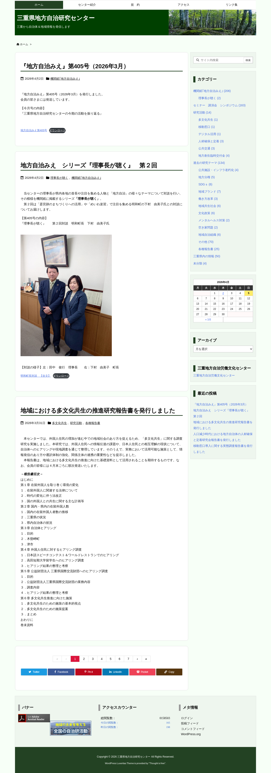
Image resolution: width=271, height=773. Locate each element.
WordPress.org (191, 734)
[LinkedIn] (115, 672)
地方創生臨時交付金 (214, 155)
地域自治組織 (209, 234)
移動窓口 (206, 127)
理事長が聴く (59, 177)
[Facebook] (61, 672)
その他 (205, 242)
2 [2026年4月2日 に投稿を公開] (223, 293)
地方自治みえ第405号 (34, 130)
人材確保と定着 (211, 141)
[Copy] (169, 672)
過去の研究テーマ (209, 162)
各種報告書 (92, 423)
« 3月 (208, 319)
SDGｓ (205, 184)
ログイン (187, 718)
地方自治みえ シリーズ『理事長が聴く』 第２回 (89, 165)
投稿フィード (190, 723)
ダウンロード (57, 130)
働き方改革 (208, 198)
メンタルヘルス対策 (214, 220)
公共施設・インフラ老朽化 (218, 170)
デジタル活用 (209, 134)
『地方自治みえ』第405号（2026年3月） (75, 66)
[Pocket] (142, 672)
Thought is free (157, 763)
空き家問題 (208, 227)
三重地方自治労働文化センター (214, 375)
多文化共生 (59, 423)
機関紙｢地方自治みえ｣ (65, 78)
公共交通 (206, 148)
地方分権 (206, 177)
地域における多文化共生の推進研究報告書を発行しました (98, 410)
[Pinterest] (88, 672)
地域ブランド (209, 191)
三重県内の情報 (206, 256)
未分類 (200, 263)
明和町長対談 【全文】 (36, 375)
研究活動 (76, 423)
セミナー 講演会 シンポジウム (219, 105)
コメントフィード (193, 729)
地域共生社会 (209, 206)
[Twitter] (34, 672)
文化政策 (206, 213)
